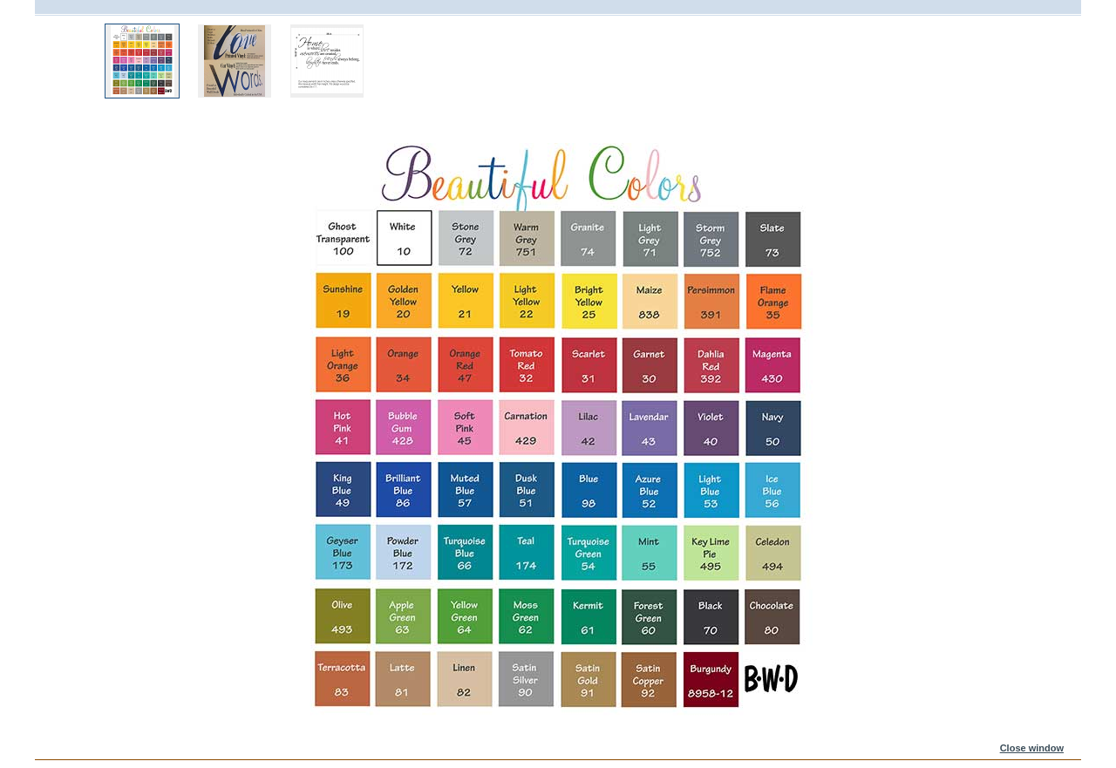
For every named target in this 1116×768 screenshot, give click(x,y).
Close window (1032, 748)
